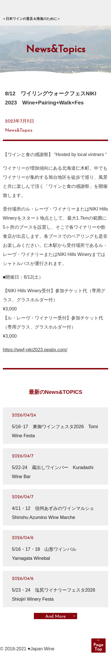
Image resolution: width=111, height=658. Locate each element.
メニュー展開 (100, 11)
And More (55, 616)
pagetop (98, 645)
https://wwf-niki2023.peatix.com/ (35, 349)
